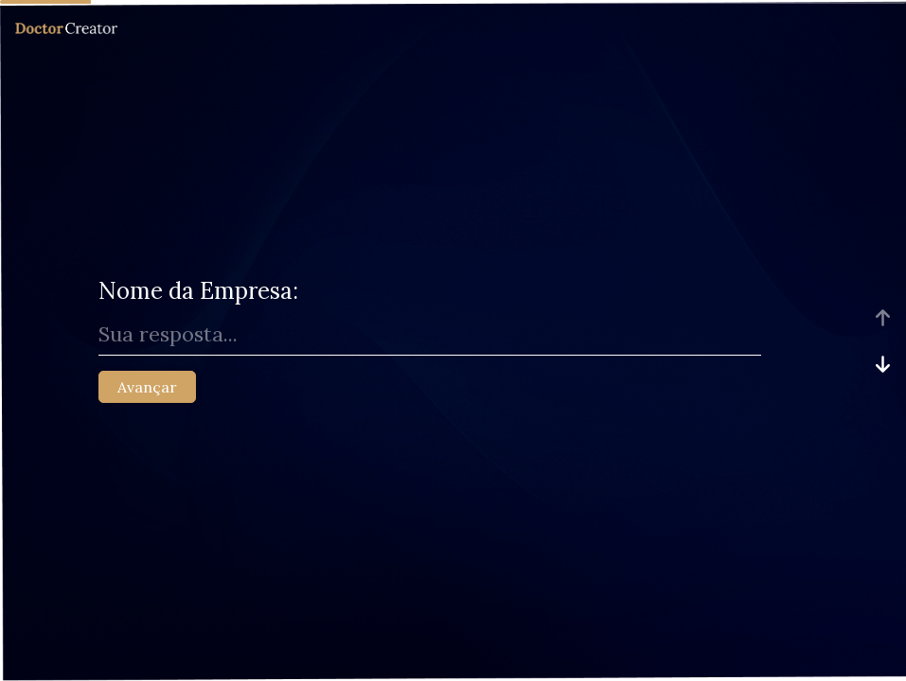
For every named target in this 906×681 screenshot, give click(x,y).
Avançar (147, 386)
